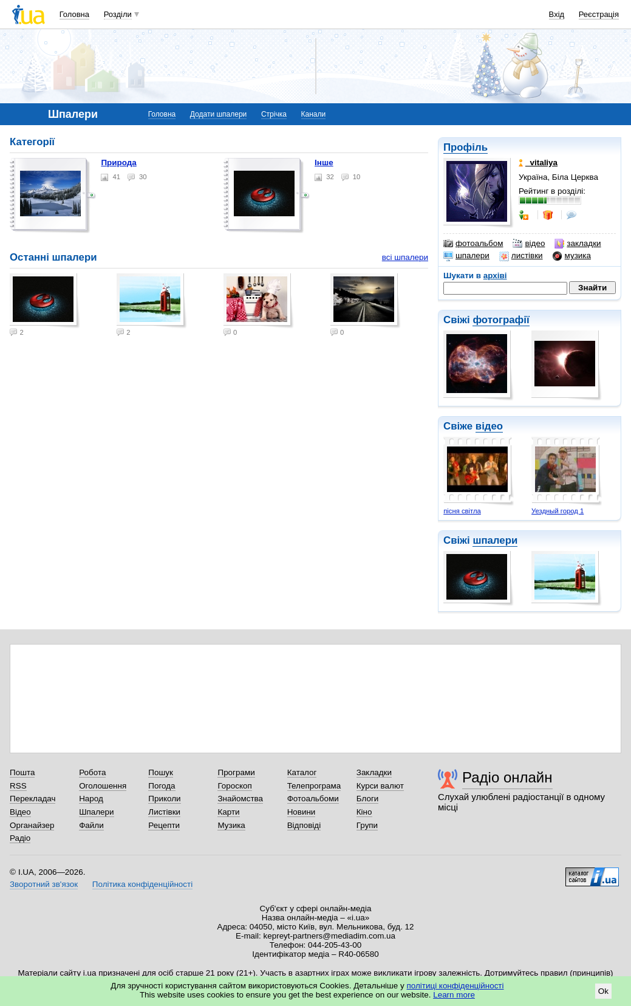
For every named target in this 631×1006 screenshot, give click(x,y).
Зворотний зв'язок (44, 884)
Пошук (160, 772)
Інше (324, 162)
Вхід (557, 14)
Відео (20, 811)
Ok (603, 991)
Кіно (364, 811)
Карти (228, 811)
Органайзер (32, 825)
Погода (161, 785)
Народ (91, 798)
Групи (367, 825)
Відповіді (304, 825)
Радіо (20, 838)
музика (572, 256)
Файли (91, 825)
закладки (577, 243)
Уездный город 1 (557, 511)
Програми (235, 772)
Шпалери (96, 811)
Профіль (465, 147)
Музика (231, 825)
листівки (521, 256)
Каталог (302, 772)
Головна (74, 14)
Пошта (22, 772)
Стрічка (274, 114)
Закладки (374, 772)
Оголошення (102, 785)
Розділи (118, 14)
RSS (18, 785)
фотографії (500, 320)
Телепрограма (314, 785)
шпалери (466, 256)
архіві (495, 275)
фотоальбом (473, 243)
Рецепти (164, 825)
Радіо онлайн (507, 777)
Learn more (454, 994)
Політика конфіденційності (142, 884)
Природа (118, 162)
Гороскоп (234, 785)
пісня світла (462, 511)
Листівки (164, 811)
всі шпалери (405, 257)
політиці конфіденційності (455, 985)
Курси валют (380, 785)
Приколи (164, 798)
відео (529, 243)
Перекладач (32, 798)
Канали (313, 114)
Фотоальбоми (313, 798)
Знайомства (240, 798)
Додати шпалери (218, 114)
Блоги (367, 798)
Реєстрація (599, 14)
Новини (301, 811)
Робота (92, 772)
